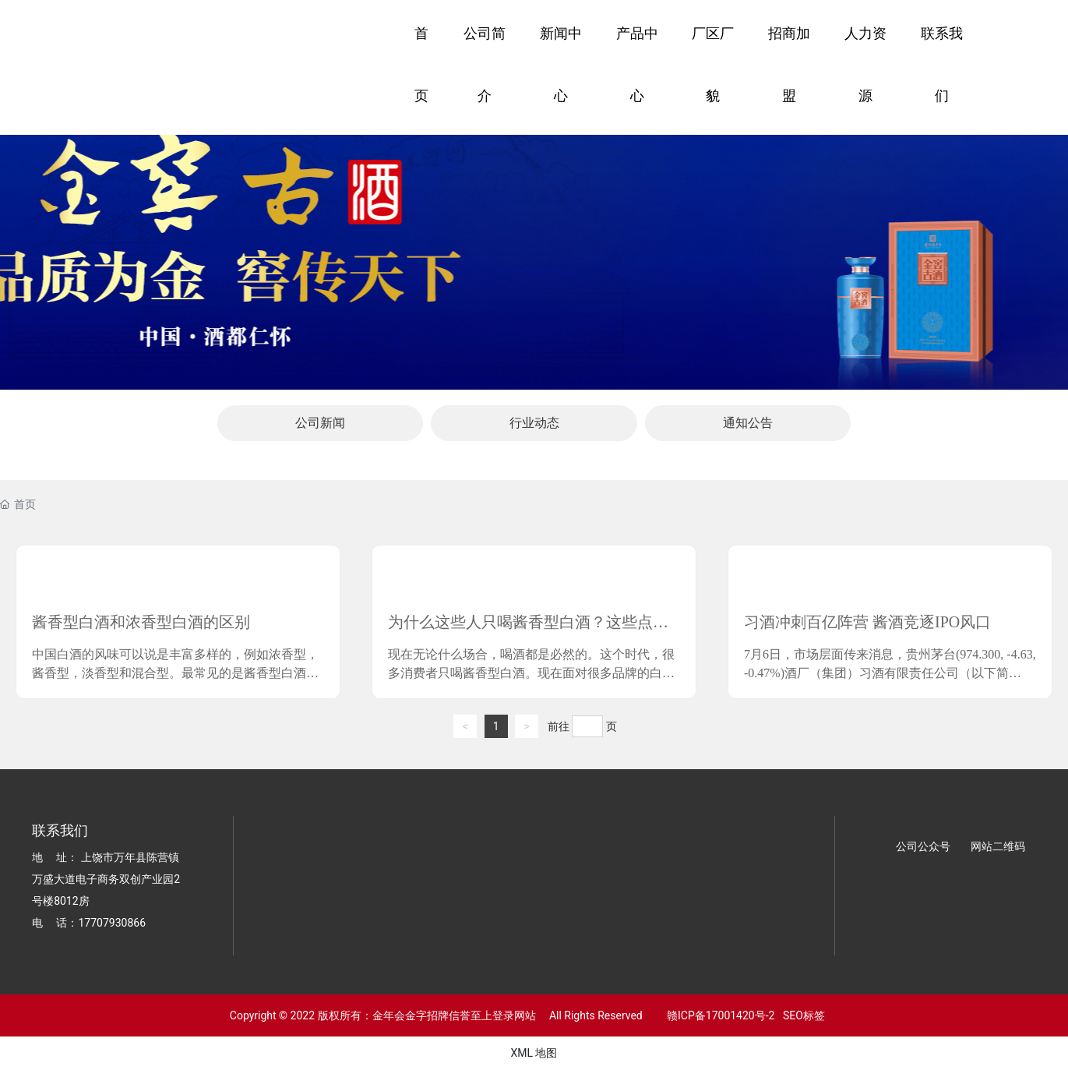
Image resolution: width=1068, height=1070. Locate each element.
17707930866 (112, 922)
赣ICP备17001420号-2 (717, 1015)
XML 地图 (533, 1053)
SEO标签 (804, 1015)
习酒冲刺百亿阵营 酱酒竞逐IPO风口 (867, 621)
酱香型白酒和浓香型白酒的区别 (141, 621)
